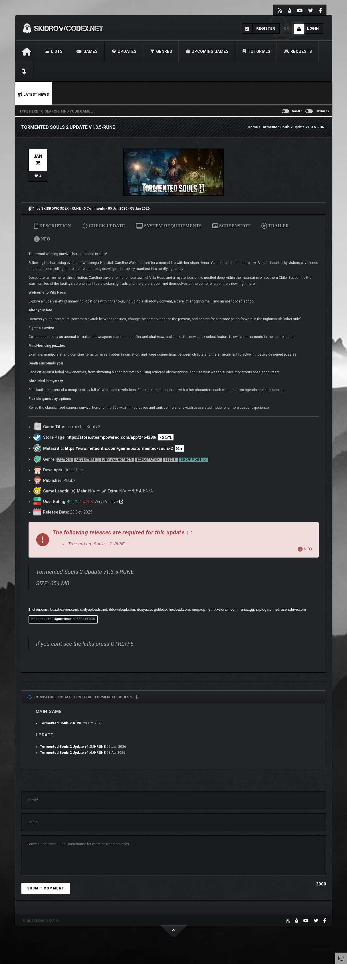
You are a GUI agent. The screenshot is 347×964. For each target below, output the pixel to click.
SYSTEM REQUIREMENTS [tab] (168, 225)
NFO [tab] (42, 239)
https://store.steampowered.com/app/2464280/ (111, 437)
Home (253, 127)
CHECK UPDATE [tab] (103, 225)
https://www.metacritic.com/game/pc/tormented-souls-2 (119, 448)
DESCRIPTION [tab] (52, 225)
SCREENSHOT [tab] (231, 225)
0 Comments (94, 209)
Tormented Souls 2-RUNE (61, 723)
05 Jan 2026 (117, 209)
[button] (174, 540)
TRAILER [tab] (275, 225)
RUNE (77, 209)
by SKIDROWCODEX (49, 209)
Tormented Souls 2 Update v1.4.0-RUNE (73, 753)
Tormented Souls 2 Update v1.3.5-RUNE (73, 747)
